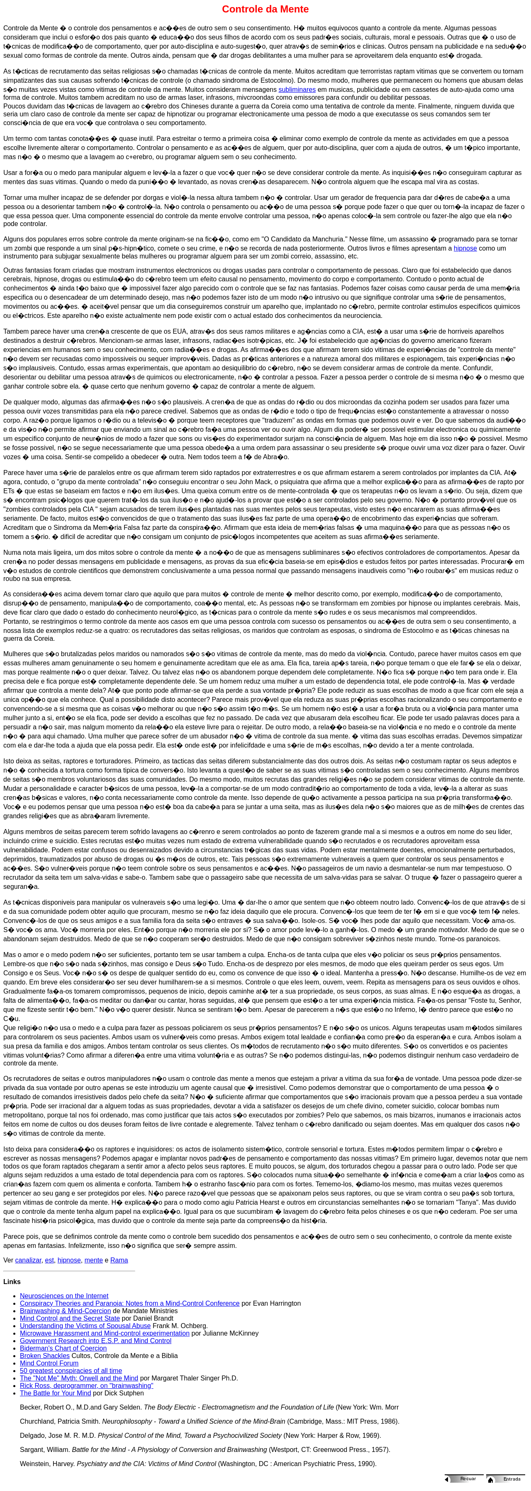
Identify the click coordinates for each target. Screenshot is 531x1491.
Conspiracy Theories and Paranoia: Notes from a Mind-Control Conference (130, 1303)
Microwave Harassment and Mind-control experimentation (105, 1333)
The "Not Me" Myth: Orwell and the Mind (79, 1378)
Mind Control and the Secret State (70, 1318)
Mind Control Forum (49, 1363)
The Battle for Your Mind (55, 1393)
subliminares (297, 89)
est (49, 1260)
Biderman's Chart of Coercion (63, 1348)
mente (94, 1260)
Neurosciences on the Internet (64, 1295)
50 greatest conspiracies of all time (71, 1370)
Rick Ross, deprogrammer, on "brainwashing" (86, 1385)
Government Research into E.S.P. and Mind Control (95, 1340)
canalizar (28, 1260)
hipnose (465, 248)
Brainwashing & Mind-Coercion (65, 1310)
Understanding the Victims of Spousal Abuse (85, 1325)
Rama (119, 1260)
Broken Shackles (45, 1355)
